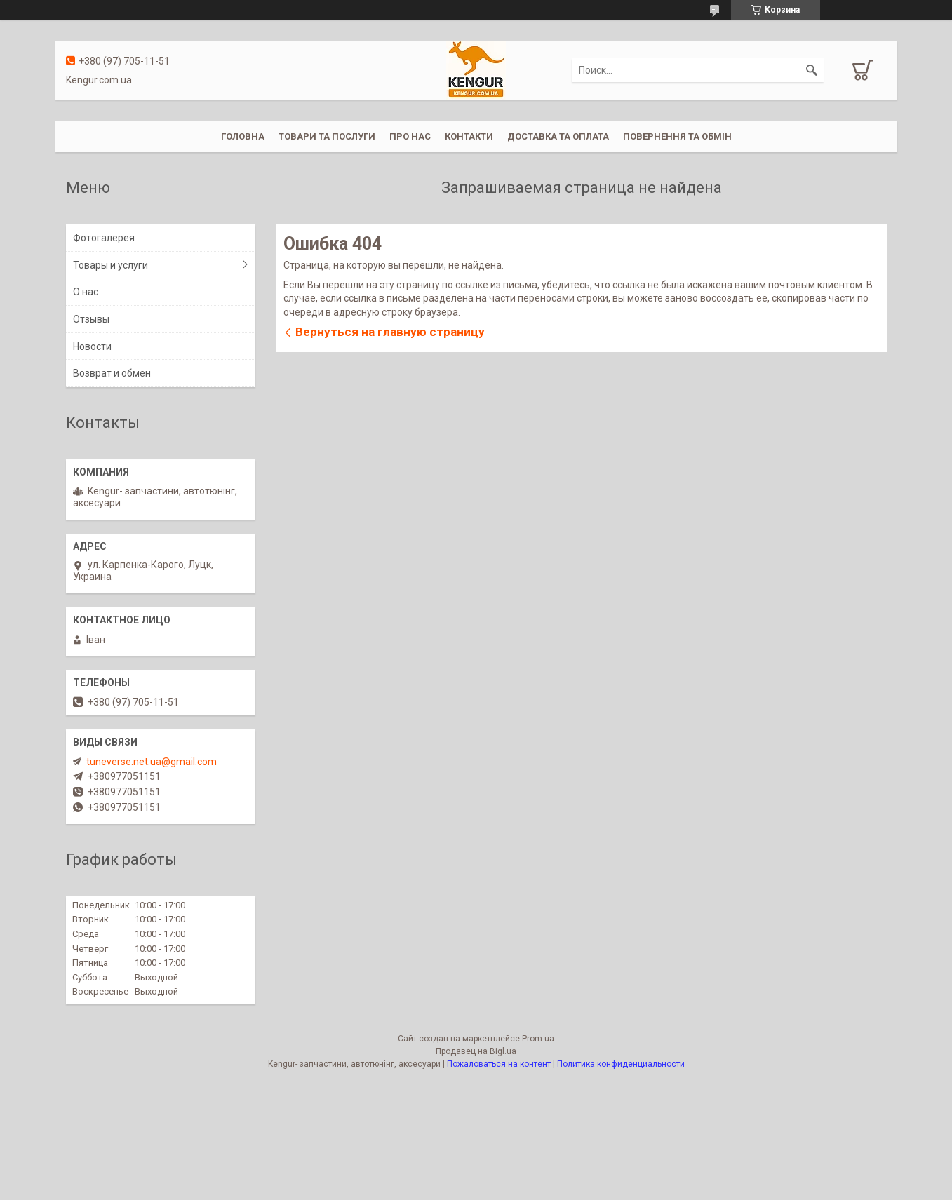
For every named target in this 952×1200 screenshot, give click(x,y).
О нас (85, 291)
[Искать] (811, 70)
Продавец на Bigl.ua (476, 1051)
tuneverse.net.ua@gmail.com (151, 761)
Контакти (469, 136)
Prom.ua (538, 1039)
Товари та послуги (327, 136)
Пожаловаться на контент (499, 1064)
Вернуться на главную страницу (390, 332)
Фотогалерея (104, 237)
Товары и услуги (110, 265)
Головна (242, 136)
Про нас (410, 136)
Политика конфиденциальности (621, 1064)
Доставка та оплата (558, 136)
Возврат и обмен (112, 373)
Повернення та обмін (677, 136)
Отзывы (91, 319)
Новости (92, 346)
